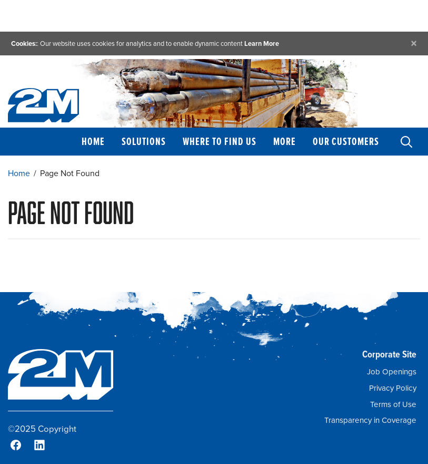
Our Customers (346, 141)
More (284, 141)
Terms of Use (393, 404)
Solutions (144, 141)
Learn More (261, 43)
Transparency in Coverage (370, 420)
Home (93, 141)
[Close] (413, 43)
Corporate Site (389, 354)
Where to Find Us (219, 141)
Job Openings (391, 372)
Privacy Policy (392, 388)
